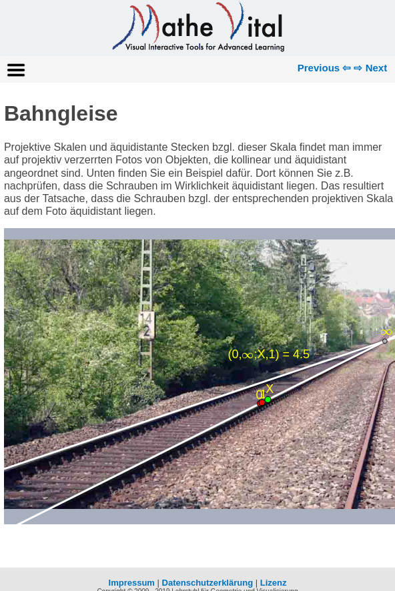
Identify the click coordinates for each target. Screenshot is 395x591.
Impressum (132, 583)
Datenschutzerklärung (208, 583)
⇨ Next (370, 67)
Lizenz (273, 583)
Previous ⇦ (325, 67)
